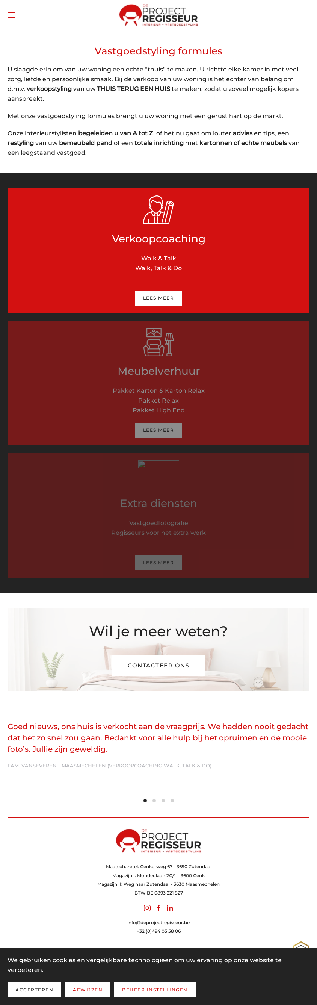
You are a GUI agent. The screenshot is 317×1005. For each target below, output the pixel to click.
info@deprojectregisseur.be (158, 922)
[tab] (145, 800)
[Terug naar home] (158, 15)
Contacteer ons (158, 665)
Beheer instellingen (155, 990)
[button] (11, 15)
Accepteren (34, 990)
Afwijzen (88, 990)
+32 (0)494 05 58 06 (159, 931)
